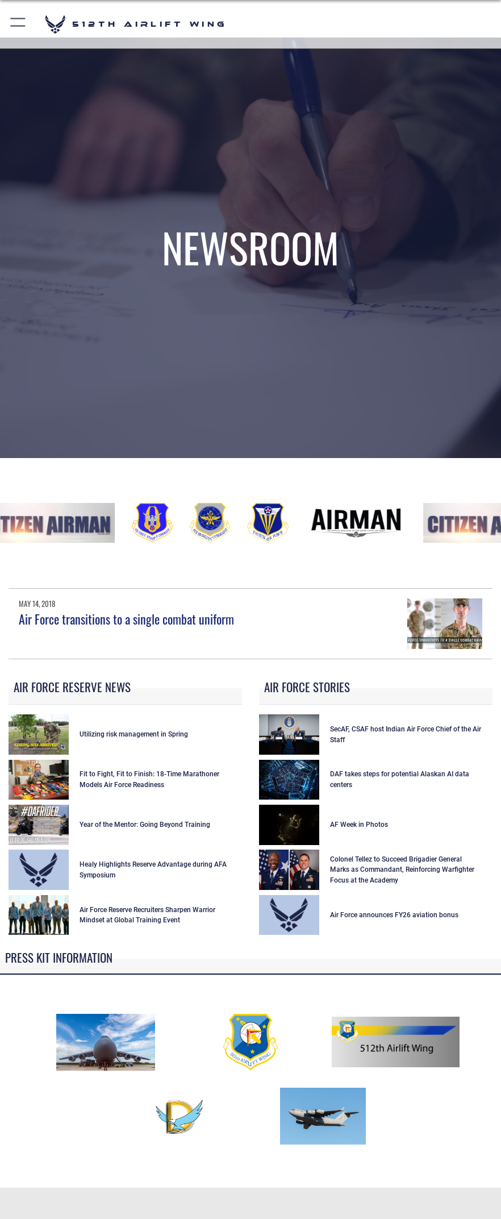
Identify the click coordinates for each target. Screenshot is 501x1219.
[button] (18, 24)
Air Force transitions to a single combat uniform (126, 619)
